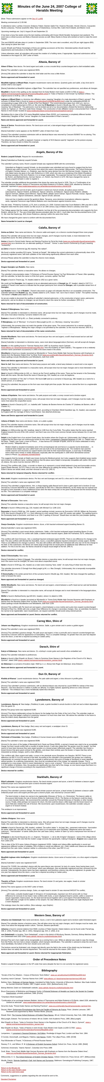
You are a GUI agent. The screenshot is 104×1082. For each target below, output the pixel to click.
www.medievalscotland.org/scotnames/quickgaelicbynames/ (49, 111)
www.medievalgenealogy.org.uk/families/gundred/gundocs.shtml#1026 (44, 186)
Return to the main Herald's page (13, 1070)
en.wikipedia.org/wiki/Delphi (29, 454)
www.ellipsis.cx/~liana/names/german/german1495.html (23, 348)
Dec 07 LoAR (37, 19)
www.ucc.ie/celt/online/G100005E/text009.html (46, 101)
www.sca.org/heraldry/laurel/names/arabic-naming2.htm (70, 1006)
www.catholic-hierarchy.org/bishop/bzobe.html (44, 936)
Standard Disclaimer (8, 1079)
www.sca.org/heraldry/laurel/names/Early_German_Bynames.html (68, 355)
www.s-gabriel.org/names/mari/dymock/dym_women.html (39, 660)
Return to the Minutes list (10, 1068)
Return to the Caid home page (12, 1072)
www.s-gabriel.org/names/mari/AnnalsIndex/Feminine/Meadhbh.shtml (43, 93)
